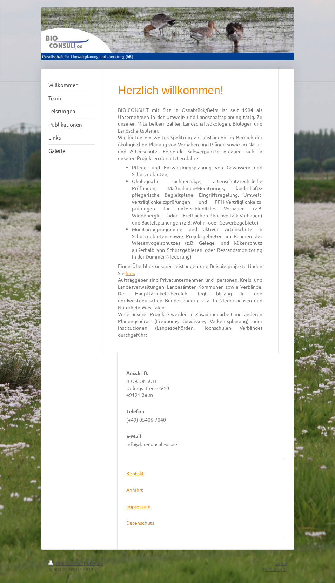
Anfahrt (134, 490)
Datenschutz (140, 523)
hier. (130, 273)
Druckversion (66, 563)
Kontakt (135, 473)
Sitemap (94, 563)
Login (281, 563)
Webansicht (275, 569)
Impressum (138, 506)
